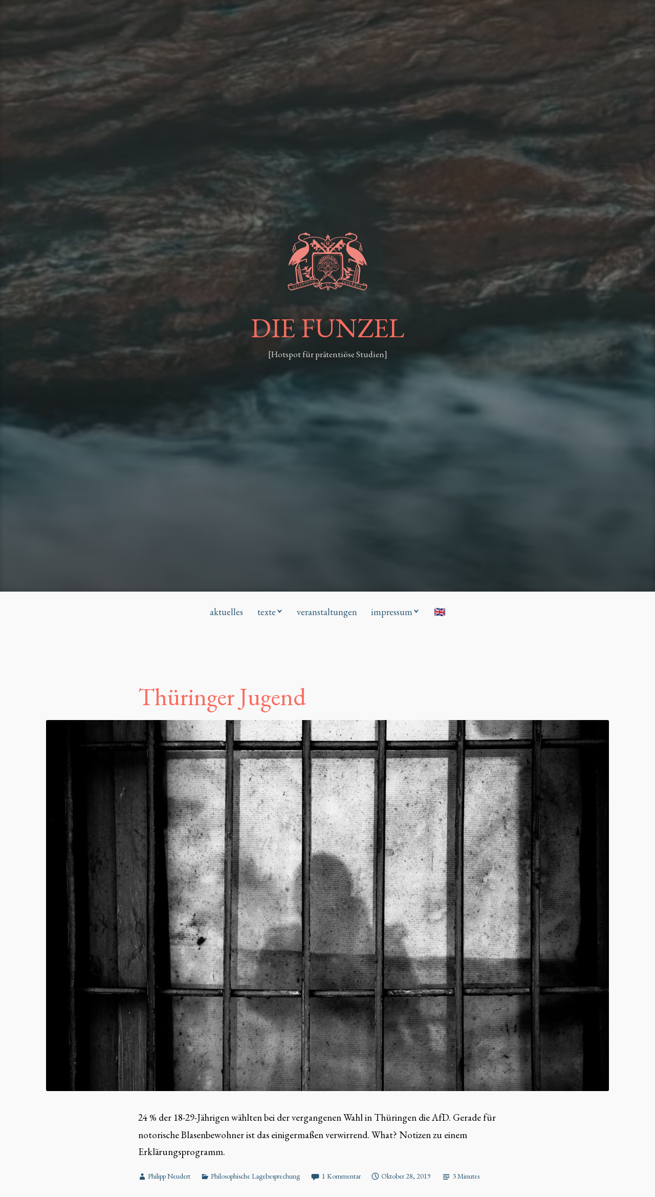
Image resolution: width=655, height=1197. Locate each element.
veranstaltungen (327, 612)
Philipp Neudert (169, 1176)
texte (266, 612)
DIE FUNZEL (327, 327)
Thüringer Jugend (222, 696)
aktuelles (226, 612)
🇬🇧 (439, 612)
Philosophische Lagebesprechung (255, 1176)
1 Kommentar (341, 1176)
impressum (391, 612)
